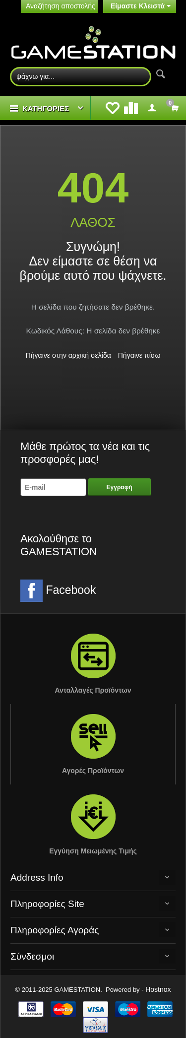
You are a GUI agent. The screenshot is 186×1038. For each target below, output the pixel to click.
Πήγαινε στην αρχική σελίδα (68, 355)
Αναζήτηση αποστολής (60, 6)
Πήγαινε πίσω (139, 355)
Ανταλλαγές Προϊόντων (93, 690)
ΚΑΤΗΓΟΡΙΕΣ (45, 108)
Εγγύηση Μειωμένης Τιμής (93, 851)
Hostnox (158, 989)
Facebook (58, 591)
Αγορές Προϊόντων (93, 771)
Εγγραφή (119, 487)
